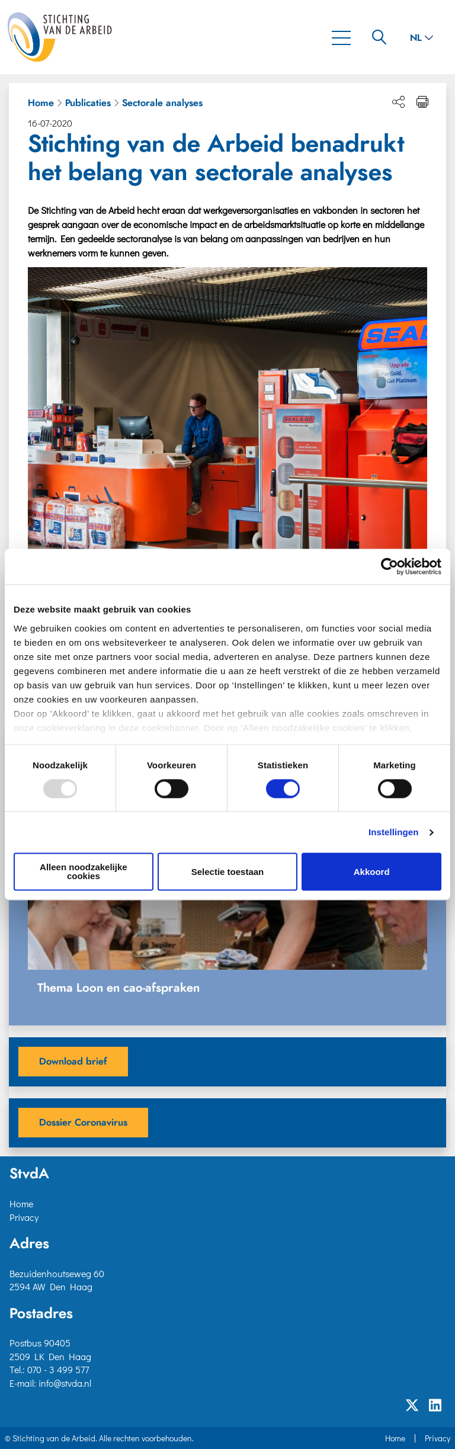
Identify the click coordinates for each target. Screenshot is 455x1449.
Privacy (24, 1217)
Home (41, 103)
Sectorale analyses (162, 103)
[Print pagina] (422, 102)
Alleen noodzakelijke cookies (83, 872)
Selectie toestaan (227, 872)
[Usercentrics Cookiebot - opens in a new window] (389, 566)
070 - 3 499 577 (58, 1369)
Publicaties (88, 103)
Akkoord (372, 872)
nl (421, 38)
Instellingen (394, 832)
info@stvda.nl (65, 1383)
